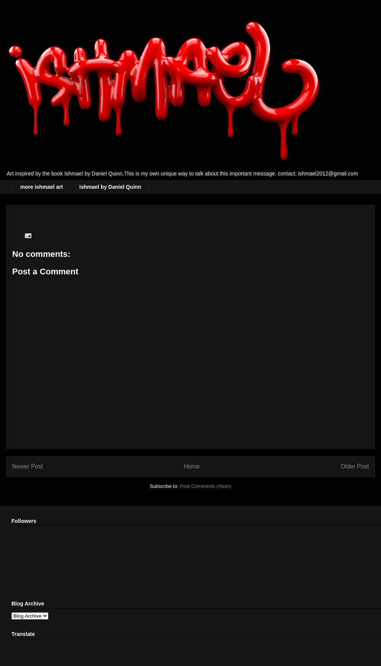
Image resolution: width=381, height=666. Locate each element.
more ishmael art (41, 187)
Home (192, 466)
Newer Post (27, 466)
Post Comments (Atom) (205, 486)
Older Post (355, 466)
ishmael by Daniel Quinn (110, 187)
